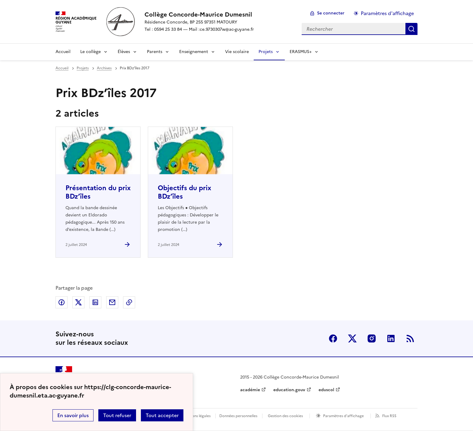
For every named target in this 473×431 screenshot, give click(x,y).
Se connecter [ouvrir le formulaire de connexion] (330, 13)
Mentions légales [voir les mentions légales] (196, 416)
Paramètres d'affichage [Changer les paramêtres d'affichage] (387, 13)
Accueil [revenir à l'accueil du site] (63, 52)
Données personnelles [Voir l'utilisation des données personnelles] (238, 416)
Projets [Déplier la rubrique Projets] (266, 52)
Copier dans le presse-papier (129, 302)
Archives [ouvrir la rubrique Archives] (104, 68)
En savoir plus (73, 415)
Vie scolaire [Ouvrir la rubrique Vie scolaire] (237, 52)
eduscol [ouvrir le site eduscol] (326, 390)
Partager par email (112, 302)
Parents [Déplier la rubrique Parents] (154, 52)
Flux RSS (389, 416)
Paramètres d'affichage (343, 416)
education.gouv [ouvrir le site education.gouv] (289, 390)
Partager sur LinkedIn (95, 302)
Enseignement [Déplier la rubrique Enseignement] (193, 52)
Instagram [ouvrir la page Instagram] (371, 338)
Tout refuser (117, 415)
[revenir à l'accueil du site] (199, 14)
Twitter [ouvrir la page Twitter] (352, 338)
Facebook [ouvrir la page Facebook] (333, 338)
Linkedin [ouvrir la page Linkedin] (391, 338)
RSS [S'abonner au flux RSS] (410, 338)
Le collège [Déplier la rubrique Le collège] (90, 52)
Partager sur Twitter (78, 302)
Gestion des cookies (285, 416)
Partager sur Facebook (62, 302)
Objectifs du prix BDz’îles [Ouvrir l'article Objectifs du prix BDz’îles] (184, 192)
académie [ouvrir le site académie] (250, 390)
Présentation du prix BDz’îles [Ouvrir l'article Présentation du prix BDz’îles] (98, 192)
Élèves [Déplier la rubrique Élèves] (124, 52)
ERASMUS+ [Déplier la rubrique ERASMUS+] (301, 52)
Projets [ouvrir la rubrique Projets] (83, 68)
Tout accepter (162, 415)
